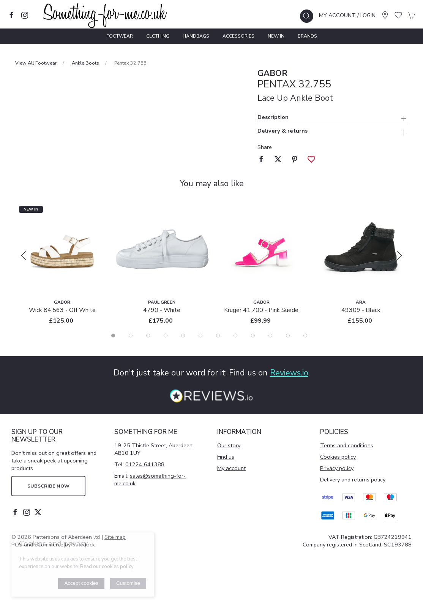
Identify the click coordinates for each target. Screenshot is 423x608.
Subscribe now (48, 486)
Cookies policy (338, 457)
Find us (225, 457)
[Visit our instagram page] (24, 15)
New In (276, 36)
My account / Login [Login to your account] (347, 15)
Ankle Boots (85, 63)
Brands (307, 36)
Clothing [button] (157, 36)
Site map (115, 537)
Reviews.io (289, 372)
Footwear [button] (119, 36)
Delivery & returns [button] (282, 131)
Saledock (83, 544)
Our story (228, 445)
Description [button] (273, 117)
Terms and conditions (346, 445)
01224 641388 (144, 464)
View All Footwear (36, 63)
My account (231, 468)
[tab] (113, 335)
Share (264, 147)
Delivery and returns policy (352, 479)
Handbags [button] (196, 36)
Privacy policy (337, 468)
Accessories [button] (238, 36)
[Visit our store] (385, 15)
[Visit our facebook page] (11, 15)
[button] (306, 16)
